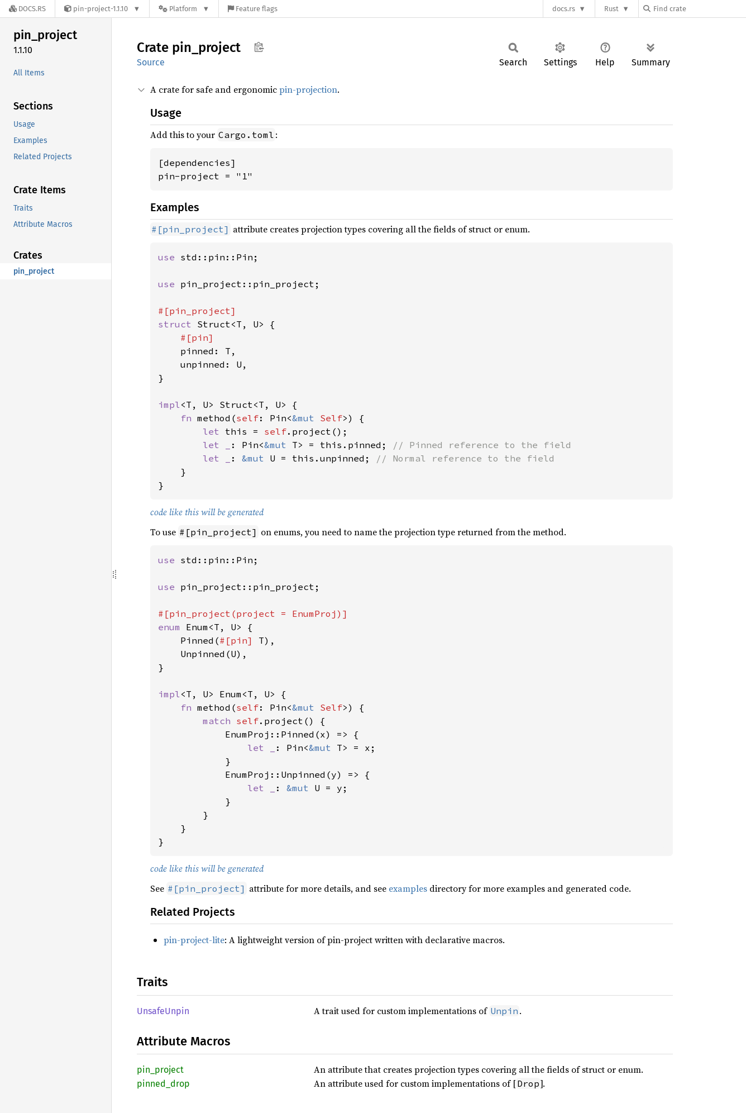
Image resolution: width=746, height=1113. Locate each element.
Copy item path (259, 46)
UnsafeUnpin (163, 1011)
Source (151, 62)
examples (408, 888)
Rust (611, 8)
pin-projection (308, 89)
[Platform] (184, 8)
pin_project (160, 1069)
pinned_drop (163, 1083)
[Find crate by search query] (699, 8)
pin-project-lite (194, 940)
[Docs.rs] (27, 8)
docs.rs (563, 8)
